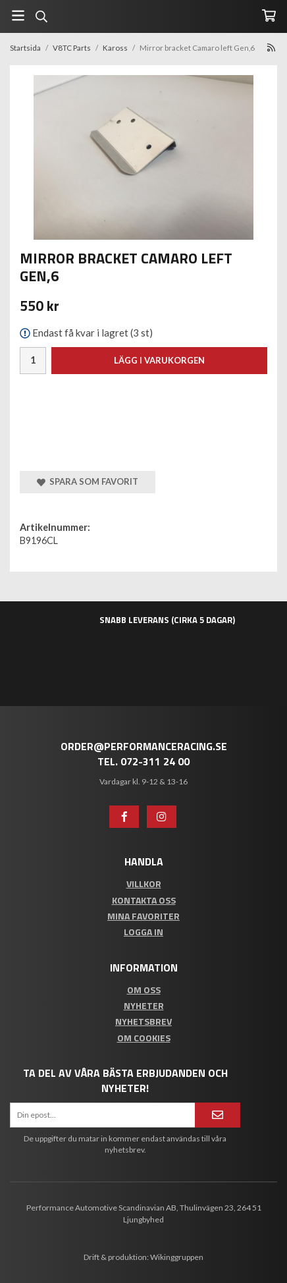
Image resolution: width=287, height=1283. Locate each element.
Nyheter (144, 1005)
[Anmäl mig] (217, 1115)
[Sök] (41, 16)
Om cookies (143, 1038)
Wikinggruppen (176, 1257)
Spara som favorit (87, 481)
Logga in (143, 932)
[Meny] (18, 15)
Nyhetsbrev (143, 1021)
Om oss (144, 989)
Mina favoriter (143, 916)
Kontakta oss (144, 900)
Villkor (143, 883)
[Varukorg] (268, 15)
